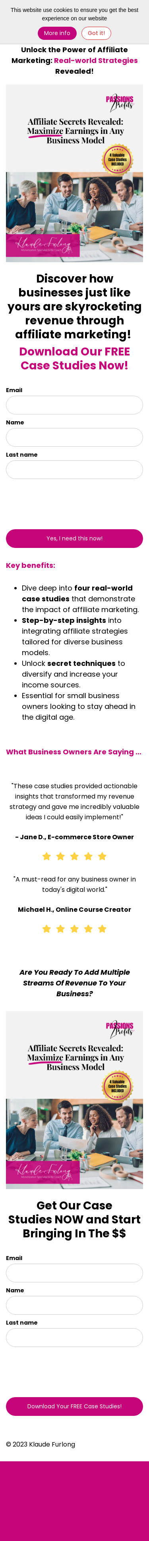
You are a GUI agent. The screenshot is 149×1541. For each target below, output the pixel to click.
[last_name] (74, 469)
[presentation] (52, 500)
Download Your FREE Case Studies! (74, 1406)
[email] (74, 405)
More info (57, 33)
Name (15, 422)
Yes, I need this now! (74, 538)
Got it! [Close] (96, 33)
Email (14, 390)
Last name (22, 455)
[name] (74, 437)
